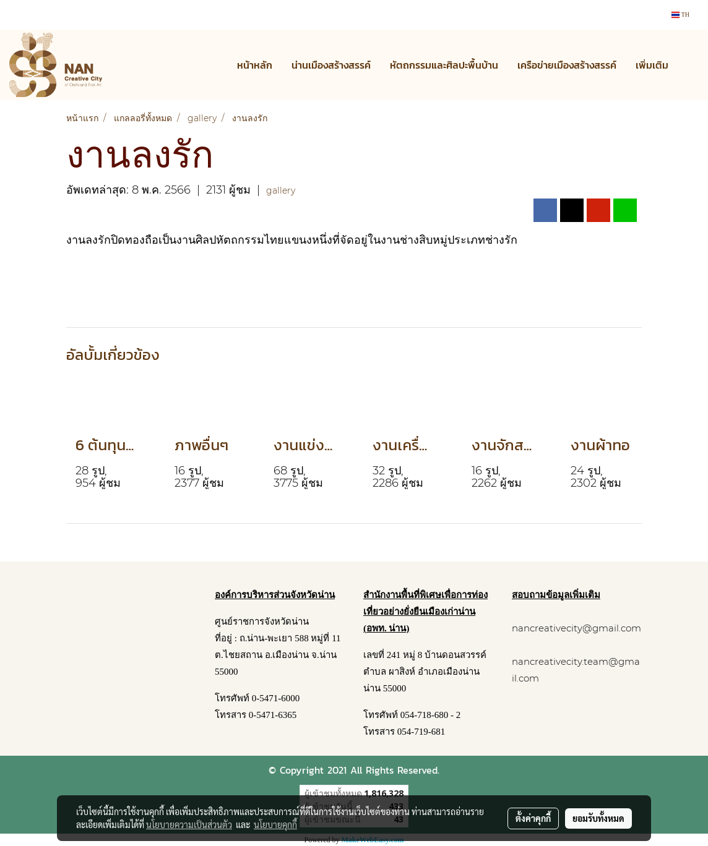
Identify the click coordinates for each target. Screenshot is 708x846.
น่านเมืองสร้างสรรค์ (331, 65)
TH (680, 14)
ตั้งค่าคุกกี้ (533, 818)
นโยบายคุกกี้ (275, 824)
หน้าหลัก (254, 65)
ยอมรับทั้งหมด (598, 818)
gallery (280, 190)
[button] (689, 65)
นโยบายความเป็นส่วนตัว (189, 824)
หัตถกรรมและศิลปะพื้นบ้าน (444, 65)
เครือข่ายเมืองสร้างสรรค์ (566, 65)
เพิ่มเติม (652, 65)
